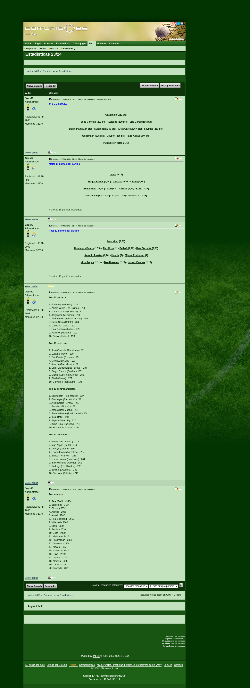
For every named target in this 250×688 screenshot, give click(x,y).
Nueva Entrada (34, 86)
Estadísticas (63, 43)
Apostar (48, 43)
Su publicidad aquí (35, 665)
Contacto (114, 43)
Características (87, 665)
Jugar (38, 43)
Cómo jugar (79, 43)
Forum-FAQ (68, 48)
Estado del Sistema (57, 665)
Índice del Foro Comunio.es (41, 71)
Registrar (31, 48)
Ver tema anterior (149, 85)
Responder (50, 86)
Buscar (54, 48)
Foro (91, 43)
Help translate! (176, 38)
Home (28, 43)
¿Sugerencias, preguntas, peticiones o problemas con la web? (129, 665)
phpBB (96, 656)
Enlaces (101, 43)
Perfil (43, 48)
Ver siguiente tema (170, 85)
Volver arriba (31, 152)
